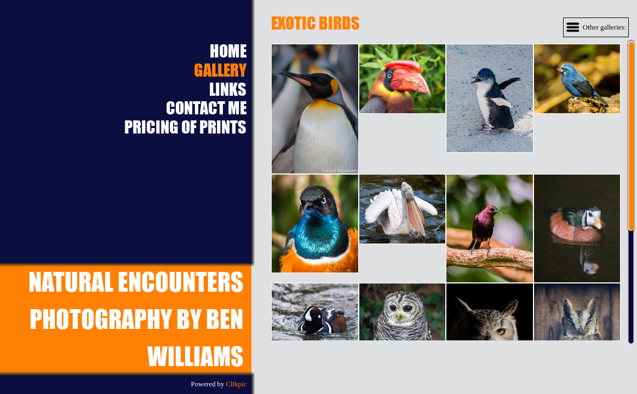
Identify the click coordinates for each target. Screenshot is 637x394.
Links (227, 89)
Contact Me (206, 108)
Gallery (220, 70)
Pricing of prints (185, 127)
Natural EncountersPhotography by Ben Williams (135, 319)
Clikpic (236, 384)
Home (228, 51)
